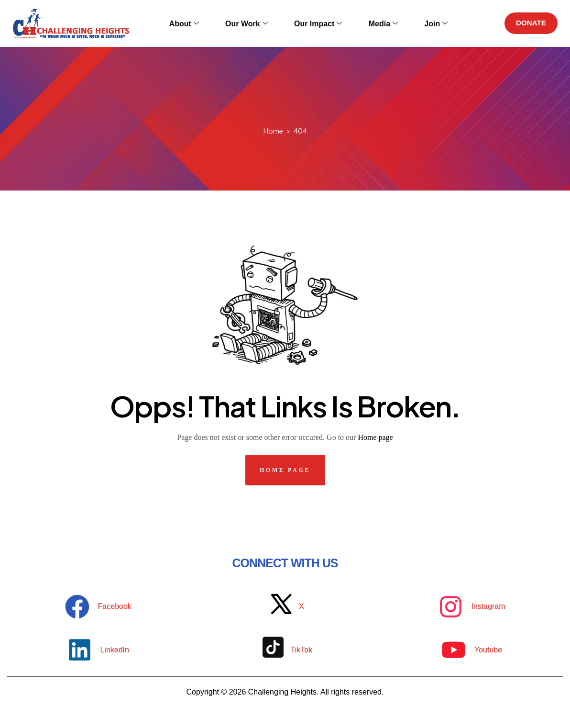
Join (419, 23)
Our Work (251, 23)
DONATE (529, 23)
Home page (375, 437)
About (195, 23)
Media (373, 23)
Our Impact (315, 23)
